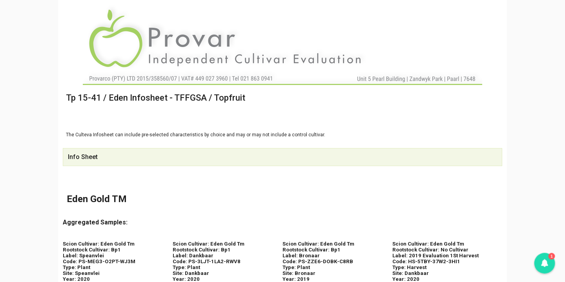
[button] (544, 263)
